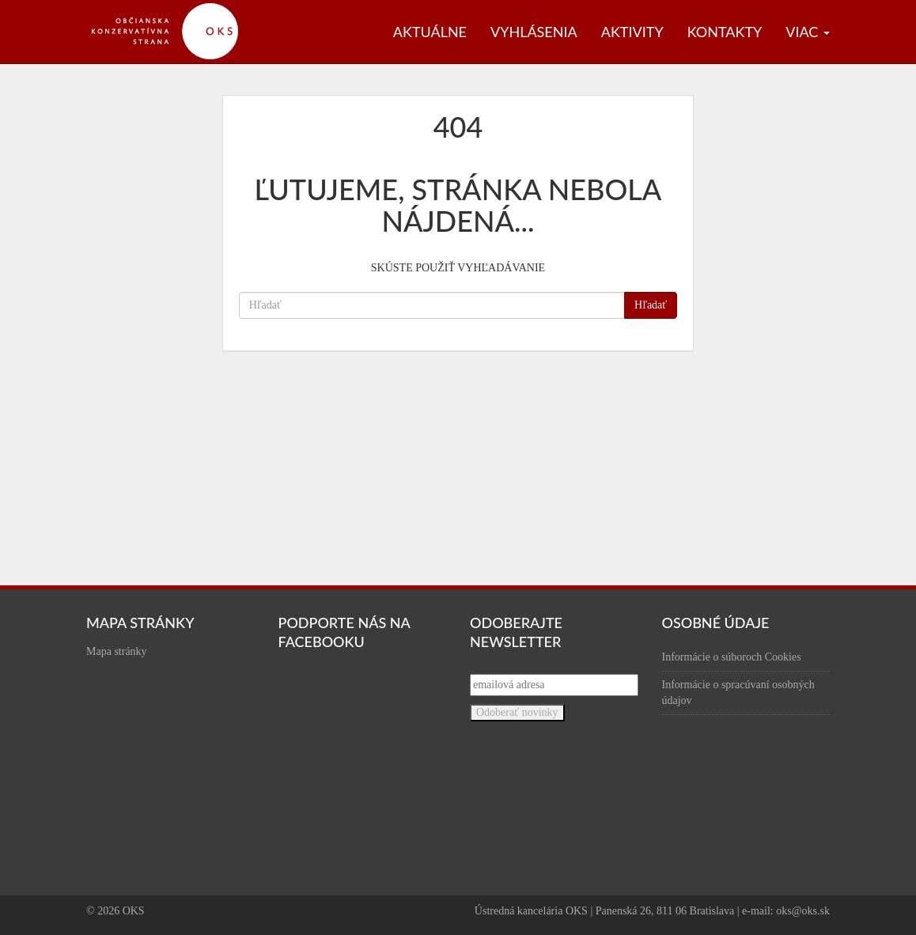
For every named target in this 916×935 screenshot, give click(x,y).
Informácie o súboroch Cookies (731, 657)
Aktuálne (430, 31)
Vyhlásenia (533, 31)
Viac (807, 31)
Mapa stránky (116, 651)
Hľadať (650, 305)
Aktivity (632, 31)
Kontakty (725, 31)
